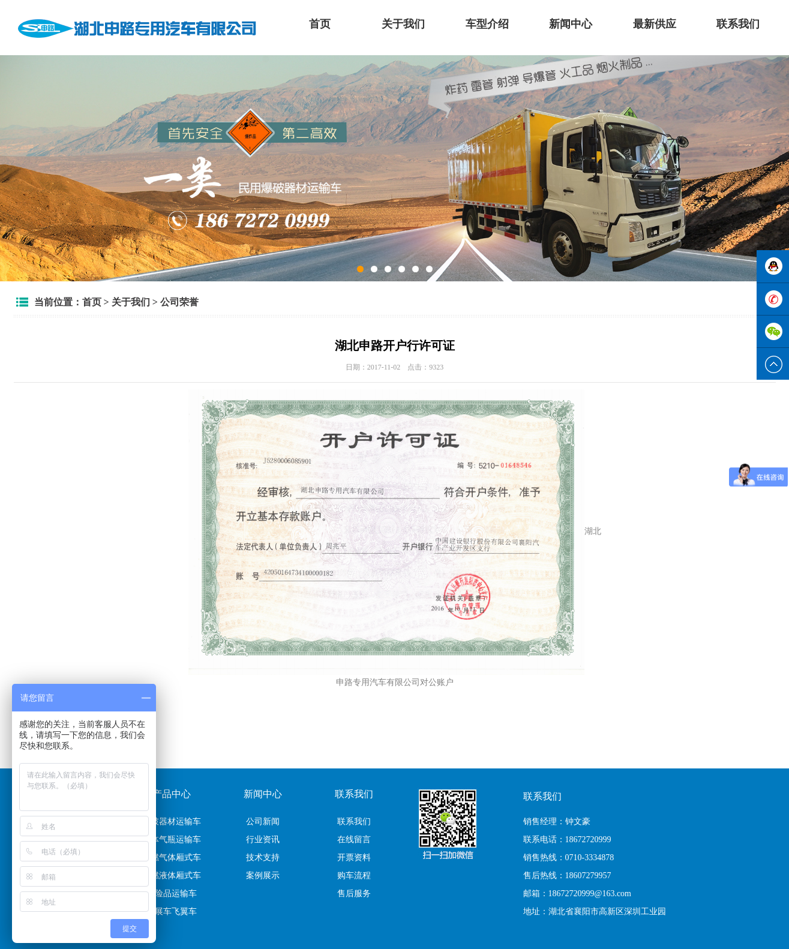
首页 (320, 24)
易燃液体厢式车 (171, 875)
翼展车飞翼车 (171, 911)
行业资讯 (263, 839)
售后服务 (354, 893)
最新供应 (654, 24)
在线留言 (354, 839)
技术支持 (263, 857)
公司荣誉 (179, 302)
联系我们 (738, 24)
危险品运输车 (171, 893)
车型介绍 (487, 24)
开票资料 (354, 857)
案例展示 (263, 875)
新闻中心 (570, 24)
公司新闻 (263, 821)
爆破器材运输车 (171, 821)
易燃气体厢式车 (171, 857)
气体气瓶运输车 (171, 839)
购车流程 (354, 875)
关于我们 (403, 24)
